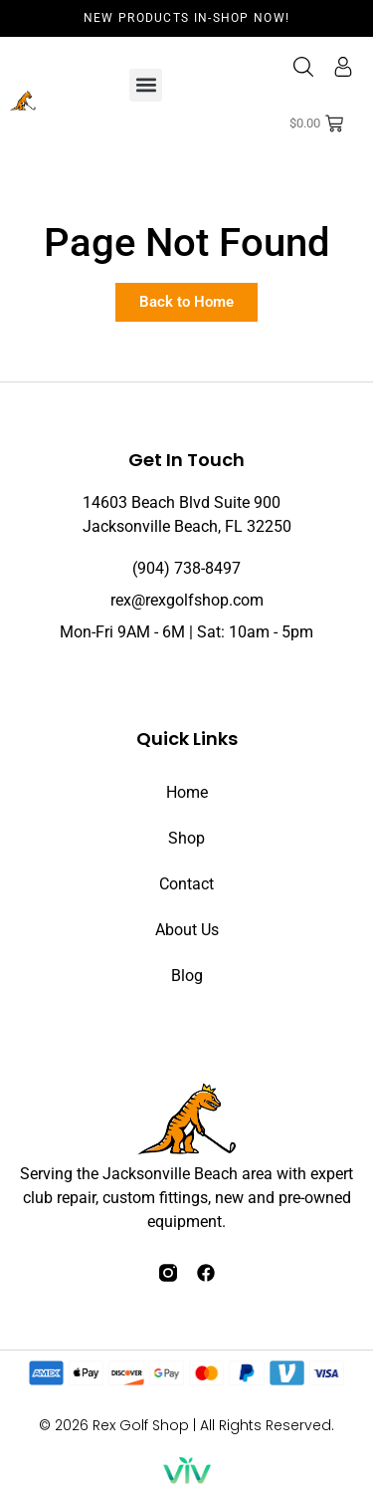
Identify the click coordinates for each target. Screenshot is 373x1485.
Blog (187, 975)
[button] (145, 85)
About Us (187, 929)
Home (187, 792)
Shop (186, 838)
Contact (186, 883)
